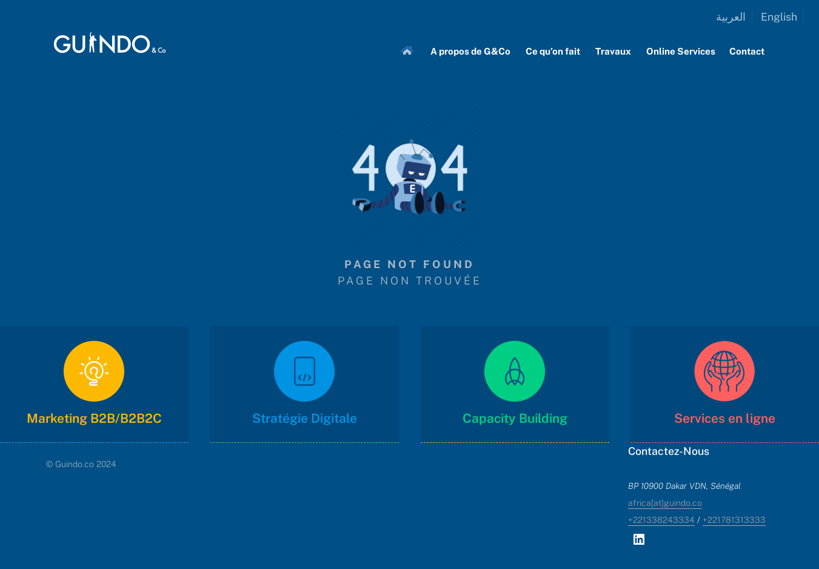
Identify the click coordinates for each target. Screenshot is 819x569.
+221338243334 (661, 520)
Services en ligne (724, 418)
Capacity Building (514, 418)
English (779, 16)
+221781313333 (734, 520)
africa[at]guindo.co (665, 503)
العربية (731, 16)
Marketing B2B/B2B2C (94, 418)
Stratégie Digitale (304, 418)
